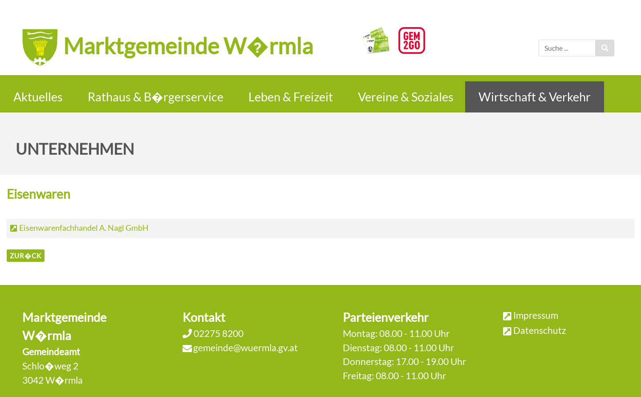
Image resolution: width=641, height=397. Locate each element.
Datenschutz (539, 330)
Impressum (535, 315)
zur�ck (25, 256)
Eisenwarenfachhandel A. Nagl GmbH (84, 228)
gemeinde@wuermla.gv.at (245, 347)
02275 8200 (217, 333)
